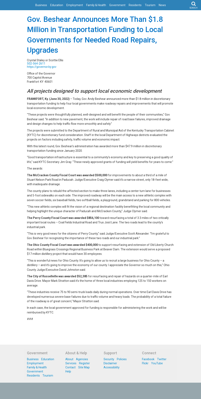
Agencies (82, 359)
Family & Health (96, 5)
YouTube (157, 363)
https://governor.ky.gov (41, 66)
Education (56, 5)
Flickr (145, 363)
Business (41, 5)
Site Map (84, 367)
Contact (70, 367)
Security (109, 359)
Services (70, 363)
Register (84, 363)
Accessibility (111, 367)
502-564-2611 (36, 63)
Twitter (161, 359)
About (69, 359)
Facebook (148, 359)
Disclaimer (110, 363)
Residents (135, 5)
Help (68, 371)
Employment (74, 5)
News (162, 5)
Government (117, 5)
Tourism (150, 5)
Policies (122, 359)
